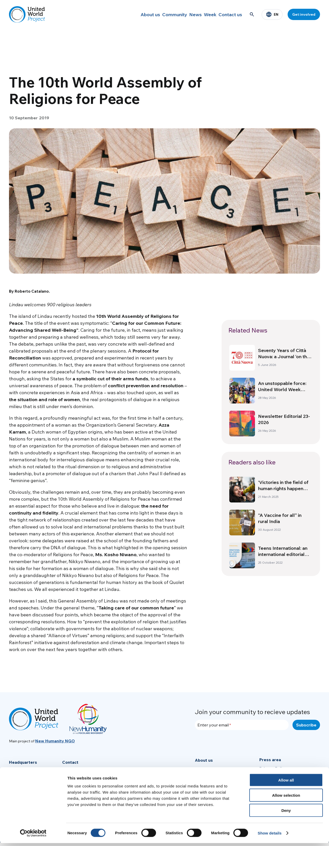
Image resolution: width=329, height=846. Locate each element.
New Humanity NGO (55, 740)
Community (158, 14)
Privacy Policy (273, 768)
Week (203, 14)
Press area (270, 759)
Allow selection (286, 798)
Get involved (303, 14)
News (183, 14)
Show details (270, 836)
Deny (286, 813)
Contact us (228, 14)
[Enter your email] (242, 725)
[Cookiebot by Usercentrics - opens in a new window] (33, 836)
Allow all (286, 783)
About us (130, 14)
